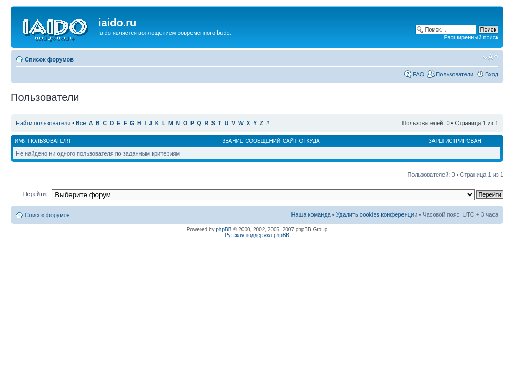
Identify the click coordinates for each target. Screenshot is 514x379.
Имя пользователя (42, 141)
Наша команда (310, 214)
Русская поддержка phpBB (257, 235)
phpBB (223, 229)
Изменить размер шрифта (490, 57)
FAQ (418, 74)
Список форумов (49, 59)
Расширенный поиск (471, 37)
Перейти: (35, 194)
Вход (491, 74)
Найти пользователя (43, 123)
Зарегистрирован (455, 141)
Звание (232, 141)
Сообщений (262, 141)
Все (81, 123)
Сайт (289, 141)
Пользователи (454, 74)
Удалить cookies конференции (377, 214)
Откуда (309, 141)
